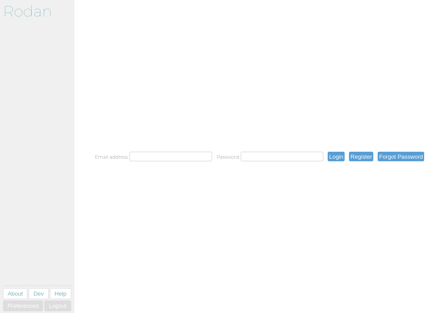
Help (60, 293)
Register (361, 156)
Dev (38, 293)
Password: (227, 157)
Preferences (23, 306)
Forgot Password (401, 156)
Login (336, 156)
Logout (58, 306)
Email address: (111, 157)
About (15, 293)
